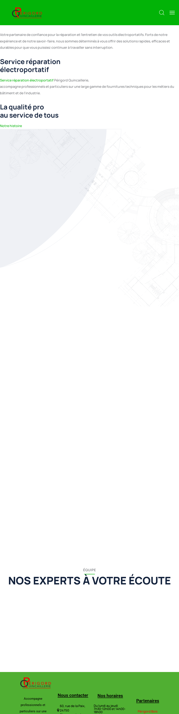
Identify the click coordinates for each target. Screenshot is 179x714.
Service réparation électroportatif (26, 80)
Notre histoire (11, 125)
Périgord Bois (148, 711)
